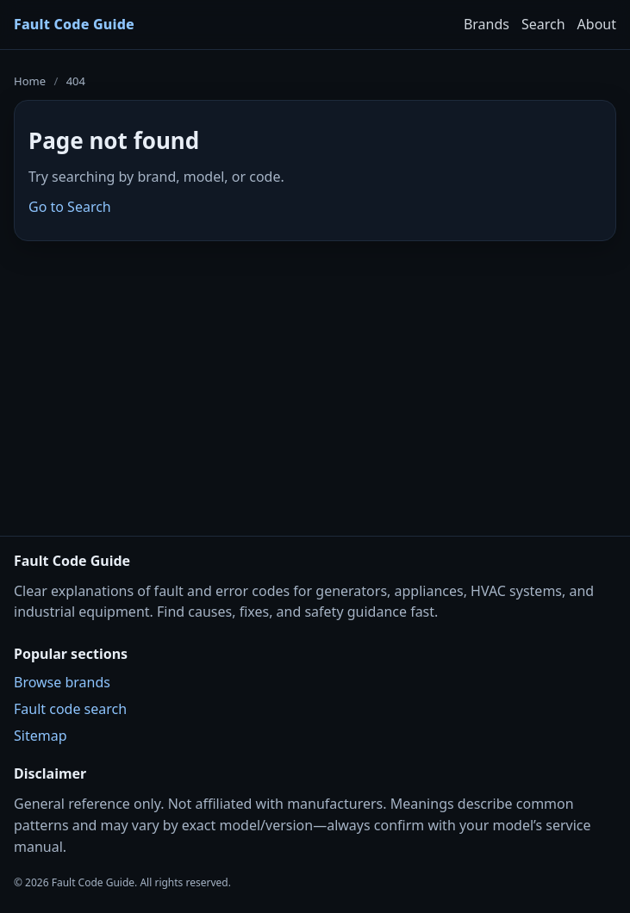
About (596, 24)
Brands (486, 24)
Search (543, 24)
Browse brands (62, 682)
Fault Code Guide (74, 24)
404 (75, 81)
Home (30, 81)
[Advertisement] (315, 377)
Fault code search (70, 708)
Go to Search (69, 206)
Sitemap (40, 735)
